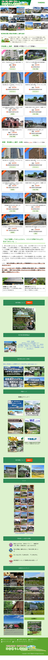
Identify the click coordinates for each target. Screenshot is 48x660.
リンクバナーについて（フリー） (23, 641)
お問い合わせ (23, 639)
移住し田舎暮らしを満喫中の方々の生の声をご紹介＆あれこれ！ (20, 364)
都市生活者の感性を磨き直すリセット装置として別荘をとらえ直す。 (35, 288)
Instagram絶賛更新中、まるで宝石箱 (24, 509)
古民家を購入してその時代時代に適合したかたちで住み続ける (13, 288)
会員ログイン (34, 639)
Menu (41, 3)
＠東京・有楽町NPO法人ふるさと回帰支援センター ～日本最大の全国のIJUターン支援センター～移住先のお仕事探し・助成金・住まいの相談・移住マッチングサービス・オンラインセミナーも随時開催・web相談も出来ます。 (24, 346)
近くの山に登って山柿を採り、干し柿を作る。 (26, 554)
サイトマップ (7, 641)
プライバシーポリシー (9, 639)
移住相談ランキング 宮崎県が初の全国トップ (26, 560)
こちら (30, 142)
